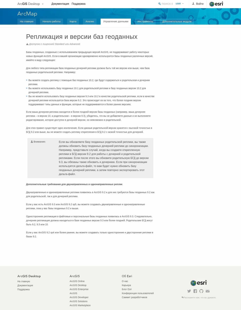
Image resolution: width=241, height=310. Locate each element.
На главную (26, 21)
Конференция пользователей (138, 293)
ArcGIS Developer (79, 297)
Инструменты (145, 21)
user (178, 3)
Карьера (126, 285)
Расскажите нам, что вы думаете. (200, 297)
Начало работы (51, 21)
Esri (216, 4)
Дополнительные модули (176, 21)
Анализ (90, 21)
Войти (200, 3)
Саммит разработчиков (134, 297)
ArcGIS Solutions (79, 301)
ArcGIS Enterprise (79, 289)
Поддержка (78, 3)
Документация (60, 3)
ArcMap (27, 13)
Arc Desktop (28, 4)
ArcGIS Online (77, 281)
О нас (125, 281)
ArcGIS (73, 293)
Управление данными (115, 21)
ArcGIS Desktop (78, 285)
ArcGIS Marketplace (80, 305)
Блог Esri (127, 289)
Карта (73, 21)
